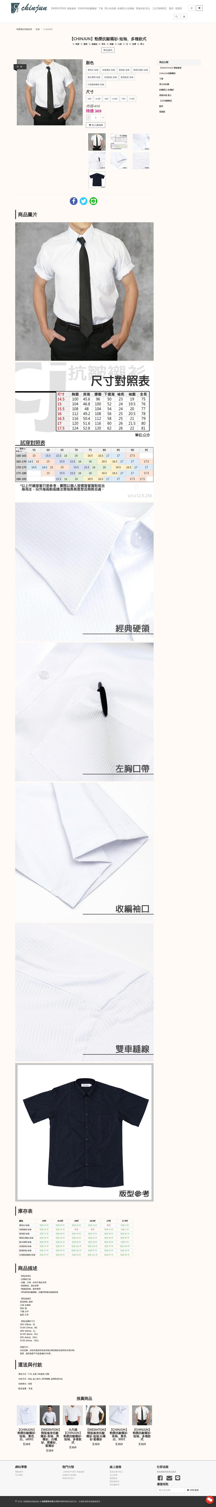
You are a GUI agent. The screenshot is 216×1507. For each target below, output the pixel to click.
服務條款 (113, 1478)
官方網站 (19, 1475)
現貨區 (178, 8)
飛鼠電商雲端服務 (88, 1501)
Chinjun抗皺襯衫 (87, 8)
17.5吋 (131, 99)
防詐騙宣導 (114, 1485)
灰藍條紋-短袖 (108, 70)
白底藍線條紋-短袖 (96, 84)
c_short (48, 29)
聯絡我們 (19, 1472)
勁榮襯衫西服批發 (24, 29)
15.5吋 (97, 99)
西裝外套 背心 (143, 8)
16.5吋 (114, 99)
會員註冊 (113, 1472)
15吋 (89, 99)
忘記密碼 (113, 1475)
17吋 (123, 99)
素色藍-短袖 (124, 70)
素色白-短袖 (93, 70)
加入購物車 (96, 125)
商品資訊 (107, 50)
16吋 (106, 99)
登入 (121, 1472)
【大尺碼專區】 (160, 8)
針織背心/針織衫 (125, 8)
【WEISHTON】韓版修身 (63, 8)
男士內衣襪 (110, 8)
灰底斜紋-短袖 (110, 77)
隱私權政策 (114, 1481)
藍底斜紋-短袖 (127, 77)
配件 (171, 8)
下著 (100, 8)
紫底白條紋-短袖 (140, 70)
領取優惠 (193, 1490)
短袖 (38, 29)
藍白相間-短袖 (94, 77)
